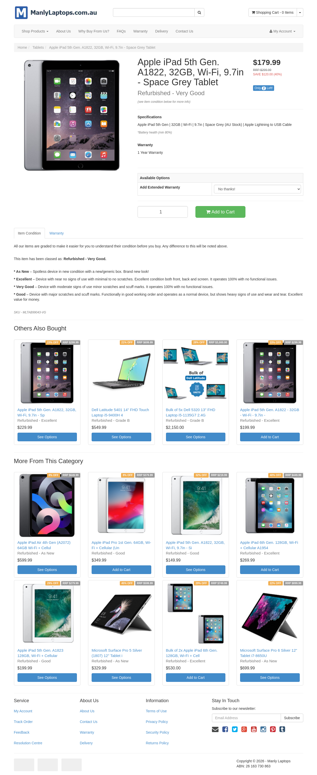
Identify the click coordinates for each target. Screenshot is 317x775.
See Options (47, 437)
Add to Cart (220, 211)
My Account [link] (23, 711)
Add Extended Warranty (160, 187)
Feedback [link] (21, 732)
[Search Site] (199, 12)
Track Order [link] (23, 722)
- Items (273, 12)
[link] (225, 729)
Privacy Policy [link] (157, 722)
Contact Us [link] (88, 722)
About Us (63, 31)
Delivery (161, 31)
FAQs (121, 31)
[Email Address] (246, 718)
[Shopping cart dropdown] (300, 12)
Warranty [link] (87, 732)
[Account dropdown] (282, 31)
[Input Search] (154, 12)
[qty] (163, 212)
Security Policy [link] (157, 732)
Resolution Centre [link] (28, 743)
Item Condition (29, 233)
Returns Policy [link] (157, 743)
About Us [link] (87, 711)
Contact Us (184, 31)
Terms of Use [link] (156, 711)
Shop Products (35, 31)
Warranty (140, 31)
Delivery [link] (86, 743)
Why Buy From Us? (93, 31)
